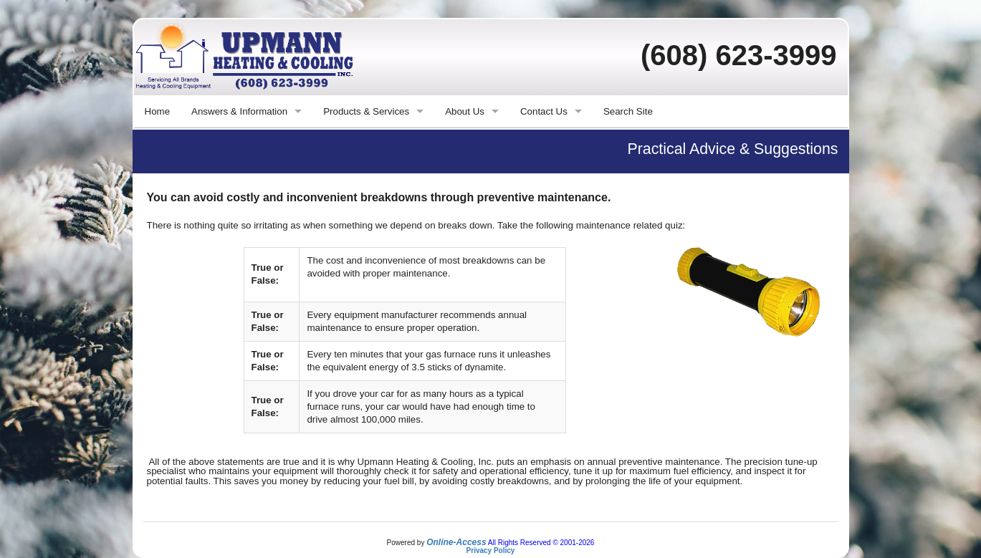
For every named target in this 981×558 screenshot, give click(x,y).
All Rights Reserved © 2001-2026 (541, 543)
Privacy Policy (490, 550)
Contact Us (544, 111)
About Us (464, 111)
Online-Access (456, 542)
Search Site (628, 111)
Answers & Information (239, 111)
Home (158, 111)
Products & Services (366, 111)
